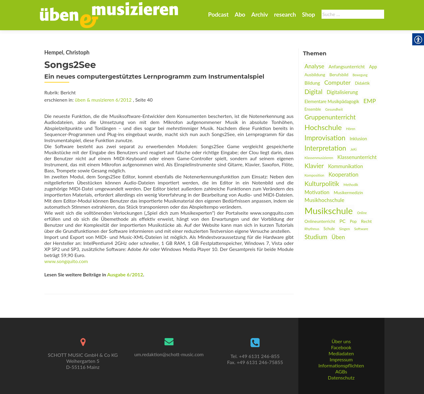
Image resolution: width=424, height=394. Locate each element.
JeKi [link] (354, 149)
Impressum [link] (341, 359)
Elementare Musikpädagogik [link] (332, 101)
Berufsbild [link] (338, 74)
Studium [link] (316, 236)
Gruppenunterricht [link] (330, 117)
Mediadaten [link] (341, 353)
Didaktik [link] (362, 83)
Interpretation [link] (325, 148)
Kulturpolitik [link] (322, 183)
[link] (109, 14)
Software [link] (361, 228)
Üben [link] (338, 237)
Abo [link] (240, 14)
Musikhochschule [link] (325, 200)
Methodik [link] (350, 185)
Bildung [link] (312, 83)
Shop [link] (308, 14)
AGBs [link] (341, 371)
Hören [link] (350, 129)
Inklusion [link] (358, 138)
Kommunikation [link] (345, 166)
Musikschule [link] (329, 210)
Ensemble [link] (313, 109)
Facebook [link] (341, 347)
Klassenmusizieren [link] (319, 157)
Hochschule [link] (323, 127)
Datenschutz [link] (341, 377)
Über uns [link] (341, 341)
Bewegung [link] (360, 75)
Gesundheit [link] (334, 109)
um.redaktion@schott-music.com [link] (168, 354)
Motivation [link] (317, 192)
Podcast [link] (218, 14)
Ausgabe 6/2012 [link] (125, 274)
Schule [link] (329, 228)
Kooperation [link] (343, 174)
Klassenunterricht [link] (357, 157)
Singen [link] (344, 228)
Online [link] (362, 213)
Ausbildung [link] (315, 74)
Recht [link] (366, 221)
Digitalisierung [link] (342, 92)
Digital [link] (313, 91)
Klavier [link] (314, 165)
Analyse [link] (315, 66)
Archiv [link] (259, 14)
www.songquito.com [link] (66, 261)
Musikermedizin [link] (348, 192)
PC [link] (342, 221)
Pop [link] (353, 221)
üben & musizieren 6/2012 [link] (103, 100)
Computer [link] (337, 82)
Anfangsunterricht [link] (347, 66)
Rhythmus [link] (312, 229)
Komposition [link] (314, 175)
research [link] (285, 14)
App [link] (373, 66)
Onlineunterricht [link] (320, 221)
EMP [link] (369, 100)
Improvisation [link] (325, 138)
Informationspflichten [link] (341, 365)
